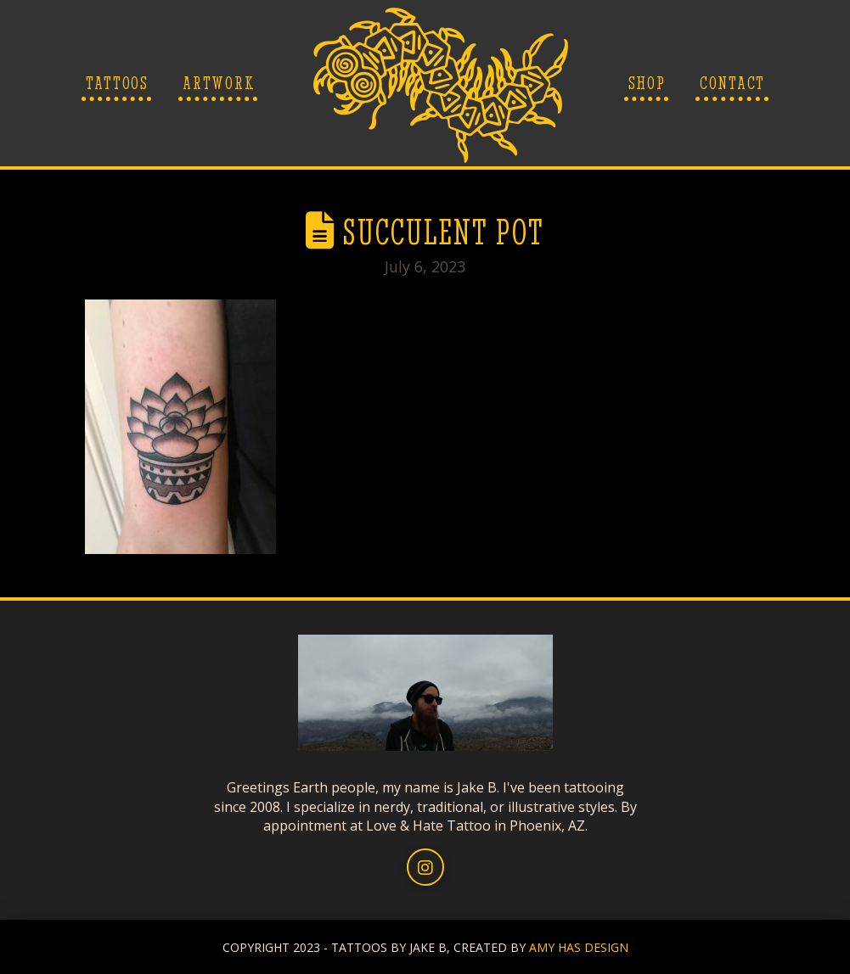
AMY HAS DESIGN (578, 947)
